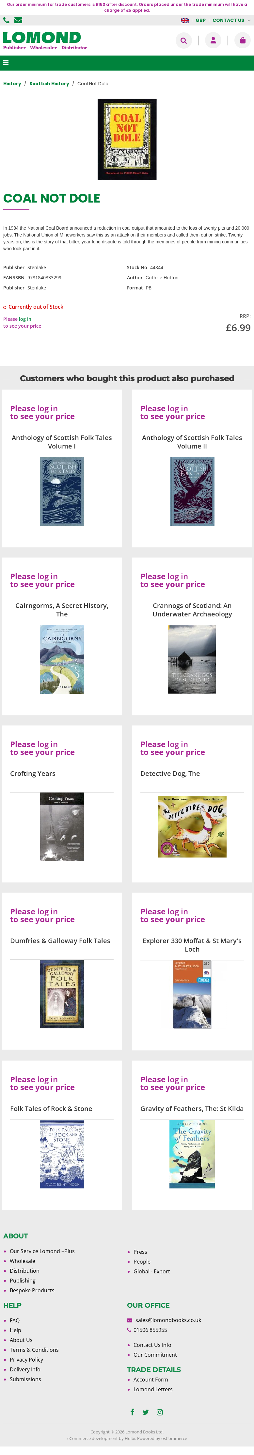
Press (140, 1251)
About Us (21, 1340)
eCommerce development (92, 1438)
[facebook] (132, 1412)
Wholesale (22, 1261)
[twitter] (145, 1412)
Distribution (25, 1270)
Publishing (23, 1280)
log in (25, 319)
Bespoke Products (32, 1290)
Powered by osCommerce (162, 1438)
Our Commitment (155, 1354)
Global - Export (152, 1271)
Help (15, 1330)
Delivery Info (25, 1369)
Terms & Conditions (34, 1349)
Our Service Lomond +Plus (42, 1251)
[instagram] (160, 1412)
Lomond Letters (153, 1389)
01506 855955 (7, 20)
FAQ (15, 1320)
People (142, 1261)
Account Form (151, 1379)
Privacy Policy (26, 1359)
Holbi (130, 1438)
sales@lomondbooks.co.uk (168, 1320)
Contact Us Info (152, 1345)
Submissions (25, 1379)
